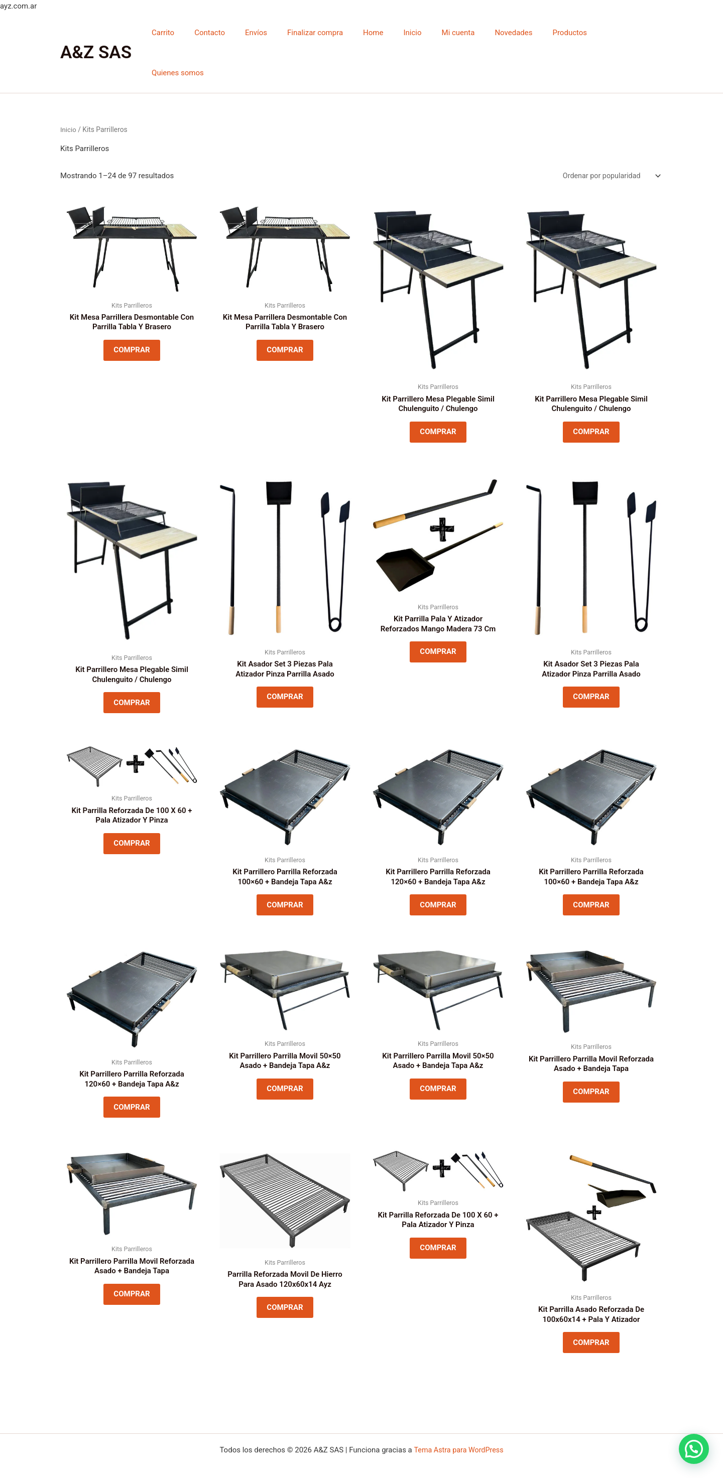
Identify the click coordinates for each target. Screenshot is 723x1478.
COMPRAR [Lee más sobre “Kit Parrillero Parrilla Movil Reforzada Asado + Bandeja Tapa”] (591, 1068)
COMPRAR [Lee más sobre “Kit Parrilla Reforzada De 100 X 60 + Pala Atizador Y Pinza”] (131, 815)
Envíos (287, 32)
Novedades (520, 32)
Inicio (429, 32)
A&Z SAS (96, 32)
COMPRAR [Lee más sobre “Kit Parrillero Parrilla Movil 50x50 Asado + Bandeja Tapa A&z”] (285, 1065)
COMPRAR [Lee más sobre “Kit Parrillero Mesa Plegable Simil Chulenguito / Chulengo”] (438, 394)
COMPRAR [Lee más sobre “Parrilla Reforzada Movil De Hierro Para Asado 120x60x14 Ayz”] (285, 1288)
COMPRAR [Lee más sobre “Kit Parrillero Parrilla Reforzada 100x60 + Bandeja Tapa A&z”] (285, 877)
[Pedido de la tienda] (608, 136)
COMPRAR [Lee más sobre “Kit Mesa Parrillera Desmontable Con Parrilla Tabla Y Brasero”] (131, 312)
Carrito (204, 32)
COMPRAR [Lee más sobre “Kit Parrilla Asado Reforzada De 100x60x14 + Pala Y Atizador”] (591, 1323)
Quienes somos (629, 32)
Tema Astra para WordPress (458, 1446)
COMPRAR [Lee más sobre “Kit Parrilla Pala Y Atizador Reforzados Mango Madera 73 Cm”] (438, 619)
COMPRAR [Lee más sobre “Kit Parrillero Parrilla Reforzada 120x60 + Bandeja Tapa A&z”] (438, 877)
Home (394, 32)
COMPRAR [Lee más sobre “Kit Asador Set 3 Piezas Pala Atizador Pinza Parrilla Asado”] (285, 664)
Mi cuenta (469, 32)
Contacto (245, 32)
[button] (693, 1448)
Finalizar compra (341, 32)
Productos (571, 32)
